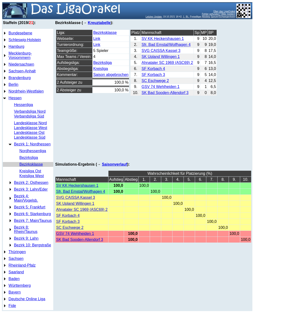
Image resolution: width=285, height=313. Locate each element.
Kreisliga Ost (30, 171)
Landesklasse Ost (29, 133)
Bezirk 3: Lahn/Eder (31, 189)
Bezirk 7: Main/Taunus (33, 221)
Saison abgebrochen (111, 75)
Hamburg (16, 46)
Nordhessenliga (32, 151)
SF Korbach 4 (153, 69)
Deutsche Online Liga (27, 299)
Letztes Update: (154, 16)
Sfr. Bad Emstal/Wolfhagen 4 (166, 45)
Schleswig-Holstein (25, 40)
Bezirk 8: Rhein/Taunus (25, 229)
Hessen (15, 98)
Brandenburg (20, 78)
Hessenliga (23, 105)
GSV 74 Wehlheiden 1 (160, 87)
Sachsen (16, 259)
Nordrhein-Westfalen (26, 91)
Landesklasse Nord (30, 123)
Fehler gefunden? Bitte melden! (218, 14)
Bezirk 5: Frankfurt (29, 207)
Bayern (15, 292)
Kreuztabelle (99, 23)
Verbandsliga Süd (29, 116)
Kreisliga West (31, 176)
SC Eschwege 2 (155, 81)
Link (96, 39)
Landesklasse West (30, 128)
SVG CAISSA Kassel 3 (161, 51)
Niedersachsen (21, 64)
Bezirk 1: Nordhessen (32, 144)
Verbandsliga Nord (30, 111)
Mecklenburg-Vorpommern (20, 55)
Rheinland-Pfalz (22, 265)
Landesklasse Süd (29, 137)
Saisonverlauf (114, 164)
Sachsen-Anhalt (22, 71)
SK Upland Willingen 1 (161, 57)
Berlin (13, 84)
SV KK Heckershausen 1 (163, 39)
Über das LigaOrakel (224, 11)
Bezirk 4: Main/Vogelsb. (26, 198)
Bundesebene (20, 33)
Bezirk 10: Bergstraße (32, 245)
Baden (14, 279)
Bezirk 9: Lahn (26, 238)
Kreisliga (100, 69)
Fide (12, 306)
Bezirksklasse (31, 164)
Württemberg (20, 285)
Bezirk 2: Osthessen (31, 183)
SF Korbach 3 (153, 75)
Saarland (16, 272)
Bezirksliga (28, 158)
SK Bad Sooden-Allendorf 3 (165, 93)
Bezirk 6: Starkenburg (32, 214)
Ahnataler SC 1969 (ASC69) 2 (167, 63)
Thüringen (17, 252)
